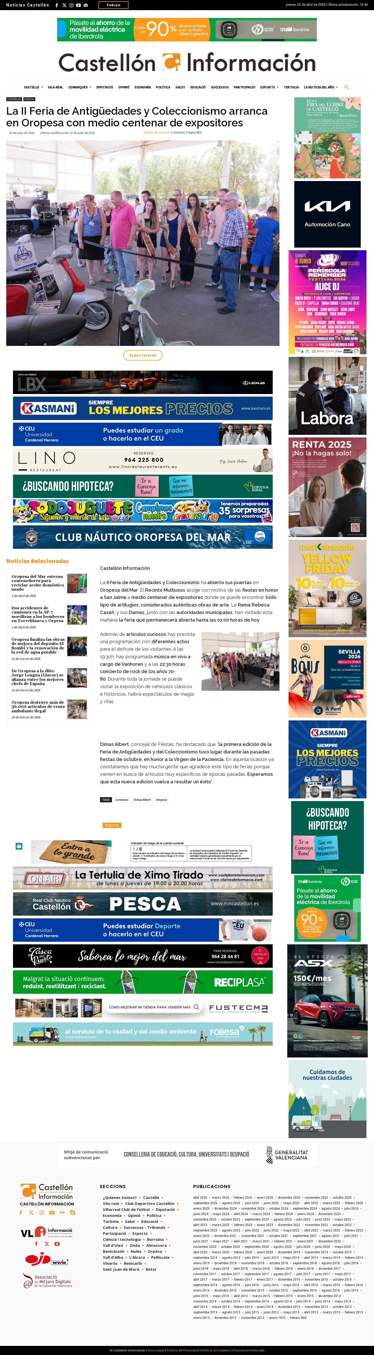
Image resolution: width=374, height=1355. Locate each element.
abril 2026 (200, 1197)
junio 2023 (322, 1219)
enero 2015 (305, 1296)
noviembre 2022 (316, 1225)
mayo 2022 (291, 1230)
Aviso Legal (156, 1350)
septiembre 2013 (205, 1312)
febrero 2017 (243, 1279)
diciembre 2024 (225, 1208)
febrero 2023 (243, 1225)
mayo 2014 (343, 1301)
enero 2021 (305, 1241)
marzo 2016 (331, 1285)
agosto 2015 (331, 1290)
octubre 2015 (278, 1290)
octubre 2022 (342, 1225)
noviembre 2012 (252, 1317)
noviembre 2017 (204, 1274)
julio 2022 (252, 1230)
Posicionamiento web (248, 1350)
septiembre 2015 (305, 1290)
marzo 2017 (220, 1279)
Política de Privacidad (183, 1350)
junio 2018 (200, 1268)
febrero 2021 (284, 1241)
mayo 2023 (343, 1219)
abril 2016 (311, 1285)
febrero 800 (298, 1317)
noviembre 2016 (316, 1279)
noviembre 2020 (204, 1246)
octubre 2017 (230, 1274)
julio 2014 (303, 1301)
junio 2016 (271, 1285)
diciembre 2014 (329, 1296)
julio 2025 (252, 1203)
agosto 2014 (282, 1301)
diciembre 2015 (225, 1290)
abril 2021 (241, 1241)
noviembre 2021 (252, 1235)
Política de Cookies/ (216, 1350)
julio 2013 (252, 1312)
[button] (346, 87)
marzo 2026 (220, 1197)
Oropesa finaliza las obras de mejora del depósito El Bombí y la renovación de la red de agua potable (38, 646)
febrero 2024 (284, 1214)
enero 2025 (201, 1208)
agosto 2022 (231, 1230)
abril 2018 (241, 1268)
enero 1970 (277, 1317)
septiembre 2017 (257, 1274)
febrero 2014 (243, 1306)
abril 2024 (241, 1214)
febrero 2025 (354, 1203)
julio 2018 (351, 1263)
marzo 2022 (331, 1230)
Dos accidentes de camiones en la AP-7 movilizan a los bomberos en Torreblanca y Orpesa (37, 615)
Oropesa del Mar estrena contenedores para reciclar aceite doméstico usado (37, 583)
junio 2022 (271, 1230)
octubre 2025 (342, 1197)
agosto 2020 (282, 1246)
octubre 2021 (278, 1235)
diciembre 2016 (289, 1279)
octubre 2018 (278, 1263)
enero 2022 (201, 1235)
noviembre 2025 (316, 1197)
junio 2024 (200, 1214)
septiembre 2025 (205, 1203)
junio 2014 (322, 1301)
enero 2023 (265, 1225)
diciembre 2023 (329, 1214)
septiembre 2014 (257, 1301)
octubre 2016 (342, 1279)
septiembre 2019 (205, 1257)
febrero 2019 (354, 1257)
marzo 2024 (261, 1214)
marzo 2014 (220, 1306)
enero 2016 (201, 1290)
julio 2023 (303, 1219)
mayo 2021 (221, 1241)
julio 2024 (351, 1208)
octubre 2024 (278, 1208)
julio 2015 (351, 1290)
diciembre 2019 (289, 1252)
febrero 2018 (284, 1268)
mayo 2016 (291, 1285)
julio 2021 (351, 1235)
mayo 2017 (343, 1274)
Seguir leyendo (143, 355)
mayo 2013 (291, 1312)
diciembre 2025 (289, 1197)
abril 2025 (311, 1203)
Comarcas (14, 99)
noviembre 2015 (252, 1290)
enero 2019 (201, 1263)
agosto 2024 (331, 1208)
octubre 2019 (342, 1252)
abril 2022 (311, 1230)
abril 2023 (200, 1225)
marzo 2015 (261, 1296)
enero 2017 (265, 1279)
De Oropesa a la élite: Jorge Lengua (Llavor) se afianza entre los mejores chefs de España (37, 678)
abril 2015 (241, 1296)
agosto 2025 (231, 1203)
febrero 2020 (243, 1252)
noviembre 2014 (204, 1301)
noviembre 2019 (316, 1252)
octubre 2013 (342, 1306)
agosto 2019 (231, 1257)
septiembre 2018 (305, 1263)
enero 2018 (305, 1268)
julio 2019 (252, 1257)
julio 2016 (252, 1285)
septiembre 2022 (205, 1230)
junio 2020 (322, 1246)
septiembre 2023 (257, 1219)
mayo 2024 (221, 1214)
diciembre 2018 (225, 1263)
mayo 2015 (221, 1296)
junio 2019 (271, 1257)
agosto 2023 (282, 1219)
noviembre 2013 (316, 1306)
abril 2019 (311, 1257)
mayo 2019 (291, 1257)
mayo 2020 (343, 1246)
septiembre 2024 (305, 1208)
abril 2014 (200, 1306)
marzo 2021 (261, 1241)
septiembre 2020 (257, 1246)
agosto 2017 (282, 1274)
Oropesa (161, 800)
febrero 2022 (354, 1230)
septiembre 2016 (205, 1285)
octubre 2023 (230, 1219)
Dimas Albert (141, 800)
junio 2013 (271, 1312)
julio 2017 (303, 1274)
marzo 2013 (331, 1312)
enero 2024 (305, 1214)
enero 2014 (265, 1306)
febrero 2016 (354, 1285)
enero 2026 (265, 1197)
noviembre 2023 (204, 1219)
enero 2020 (265, 1252)
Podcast (113, 5)
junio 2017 (322, 1274)
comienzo (121, 800)
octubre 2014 (230, 1301)
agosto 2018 (331, 1263)
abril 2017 (200, 1279)
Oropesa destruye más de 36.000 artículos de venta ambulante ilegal (38, 707)
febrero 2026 (243, 1197)
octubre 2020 (230, 1246)
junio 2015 (200, 1296)
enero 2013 (201, 1317)
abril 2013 (311, 1312)
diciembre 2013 (289, 1306)
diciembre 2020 (329, 1241)
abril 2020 (200, 1252)
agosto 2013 (231, 1312)
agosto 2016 (231, 1285)
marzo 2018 (261, 1268)
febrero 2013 (354, 1312)
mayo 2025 (291, 1203)
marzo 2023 (220, 1225)
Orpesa (29, 99)
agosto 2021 (331, 1235)
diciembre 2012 (225, 1317)
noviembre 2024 (252, 1208)
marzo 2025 (331, 1203)
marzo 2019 (331, 1257)
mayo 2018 (221, 1268)
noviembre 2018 (252, 1263)
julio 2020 (303, 1246)
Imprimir (112, 825)
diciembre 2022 (289, 1225)
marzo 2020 (220, 1252)
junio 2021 (200, 1241)
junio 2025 (271, 1203)
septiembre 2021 (305, 1235)
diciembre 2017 (329, 1268)
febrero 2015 (284, 1296)
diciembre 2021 (225, 1235)
